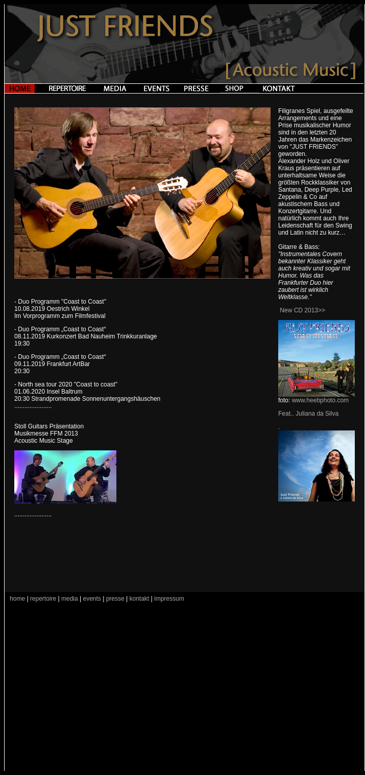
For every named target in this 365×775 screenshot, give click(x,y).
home (17, 598)
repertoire (43, 598)
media (69, 598)
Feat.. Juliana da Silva (308, 413)
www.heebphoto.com (320, 400)
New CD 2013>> (302, 310)
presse (115, 598)
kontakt (140, 598)
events (92, 598)
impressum (169, 598)
